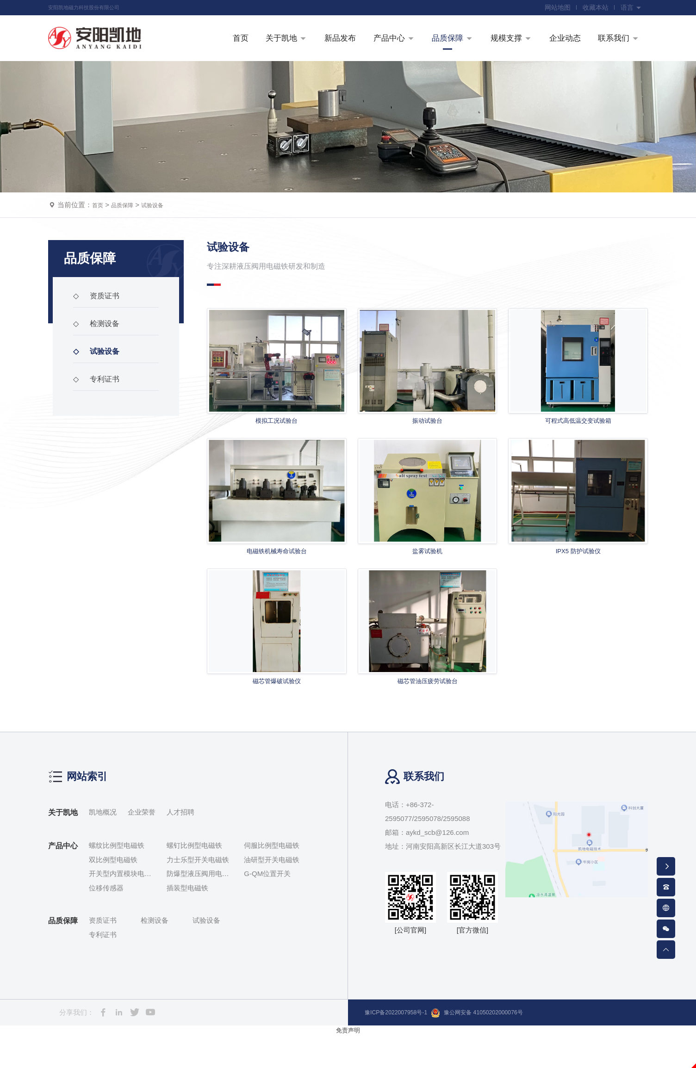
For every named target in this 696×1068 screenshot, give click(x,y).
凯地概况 (103, 845)
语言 (629, 9)
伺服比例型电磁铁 (271, 879)
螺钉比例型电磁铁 (194, 879)
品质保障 (128, 228)
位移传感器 (106, 921)
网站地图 (551, 9)
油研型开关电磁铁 (271, 892)
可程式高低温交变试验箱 (578, 446)
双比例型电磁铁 (113, 892)
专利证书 (100, 405)
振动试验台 (427, 446)
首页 (99, 228)
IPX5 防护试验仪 (578, 579)
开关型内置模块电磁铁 (120, 908)
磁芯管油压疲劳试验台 (428, 713)
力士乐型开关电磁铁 (198, 892)
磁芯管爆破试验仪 (276, 713)
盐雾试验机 (427, 579)
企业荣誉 (141, 845)
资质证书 (100, 321)
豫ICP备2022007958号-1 (403, 1045)
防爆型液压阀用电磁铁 (198, 908)
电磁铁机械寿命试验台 (277, 579)
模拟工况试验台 (277, 446)
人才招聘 (180, 845)
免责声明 (348, 1063)
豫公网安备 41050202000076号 (501, 1046)
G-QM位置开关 (267, 907)
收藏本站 (591, 9)
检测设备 (100, 349)
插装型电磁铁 (187, 921)
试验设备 (163, 228)
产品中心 (63, 879)
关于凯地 (63, 846)
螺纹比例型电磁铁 (116, 879)
